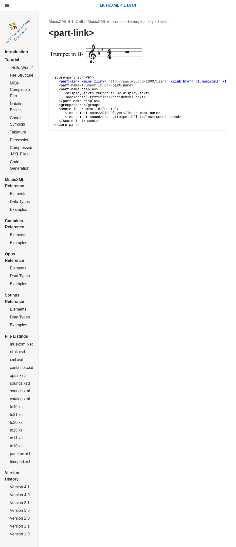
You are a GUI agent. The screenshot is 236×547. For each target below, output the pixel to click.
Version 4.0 (20, 495)
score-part (64, 78)
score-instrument (77, 109)
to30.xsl (16, 422)
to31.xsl (16, 415)
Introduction (16, 52)
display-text (79, 93)
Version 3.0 (20, 510)
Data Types (20, 201)
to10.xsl (16, 446)
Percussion (19, 140)
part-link (70, 81)
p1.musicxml (207, 81)
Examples (18, 209)
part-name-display (78, 89)
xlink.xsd (17, 352)
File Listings (16, 336)
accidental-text (82, 97)
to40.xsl (16, 407)
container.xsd (21, 367)
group (66, 105)
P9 (88, 78)
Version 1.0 (20, 534)
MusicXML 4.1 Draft (66, 21)
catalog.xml (20, 399)
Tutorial (12, 60)
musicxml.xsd (22, 344)
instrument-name (82, 113)
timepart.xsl (20, 462)
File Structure (21, 75)
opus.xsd (18, 375)
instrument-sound (83, 117)
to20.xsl (16, 430)
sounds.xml (20, 391)
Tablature (18, 132)
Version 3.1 (20, 503)
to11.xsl (16, 438)
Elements (18, 194)
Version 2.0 (20, 518)
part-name (70, 85)
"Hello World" (21, 68)
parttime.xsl (20, 454)
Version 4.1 (20, 487)
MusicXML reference (106, 21)
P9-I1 (109, 109)
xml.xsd (16, 360)
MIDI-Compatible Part (20, 89)
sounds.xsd (20, 383)
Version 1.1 (20, 526)
